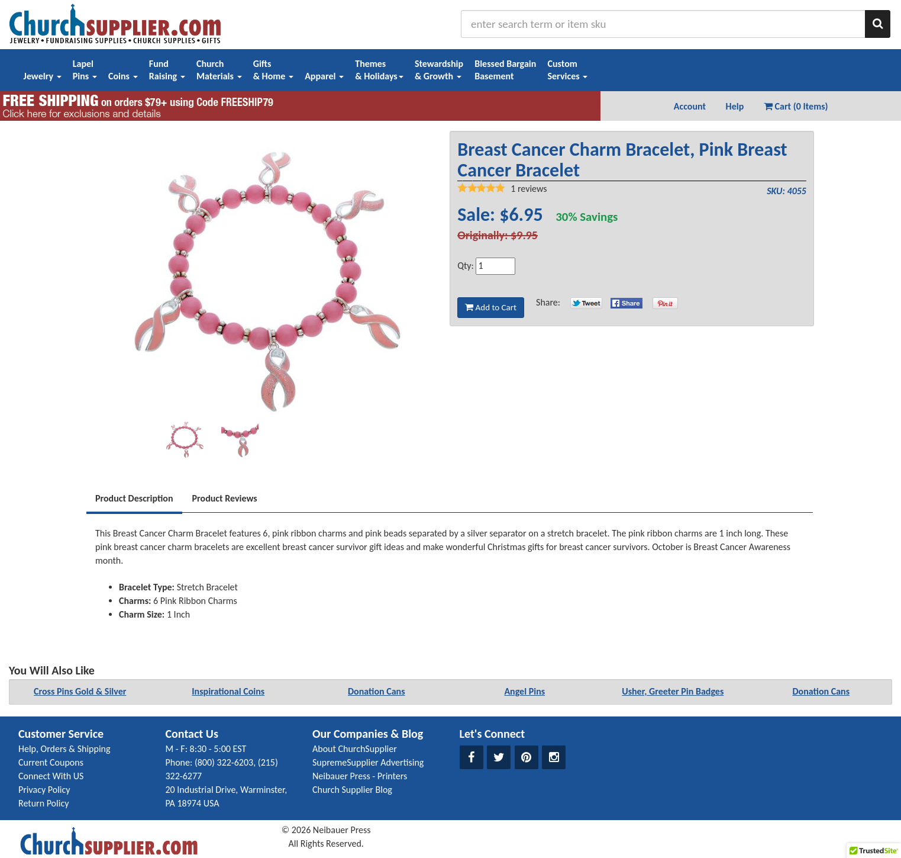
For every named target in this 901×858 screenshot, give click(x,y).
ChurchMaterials (219, 70)
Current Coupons (50, 762)
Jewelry (43, 76)
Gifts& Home (273, 70)
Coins (123, 76)
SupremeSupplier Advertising (368, 762)
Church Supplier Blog (352, 789)
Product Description (134, 498)
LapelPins (85, 70)
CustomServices (567, 70)
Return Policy (43, 803)
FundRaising (167, 70)
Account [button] (690, 106)
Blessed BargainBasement (505, 70)
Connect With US (50, 776)
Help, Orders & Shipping (64, 748)
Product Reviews (224, 498)
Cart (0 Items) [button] (796, 106)
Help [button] (735, 106)
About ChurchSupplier (354, 748)
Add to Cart (490, 307)
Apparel (324, 76)
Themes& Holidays (379, 70)
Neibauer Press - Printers (359, 776)
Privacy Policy (44, 789)
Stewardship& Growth (439, 70)
